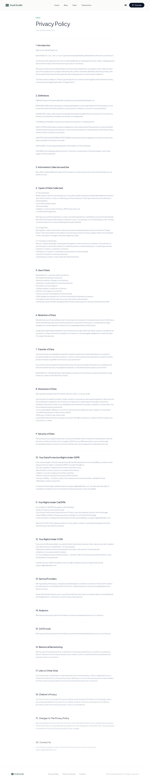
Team (74, 5)
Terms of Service (69, 774)
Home (56, 5)
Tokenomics (86, 5)
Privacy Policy (53, 774)
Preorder (137, 5)
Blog (66, 5)
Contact (82, 774)
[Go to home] (14, 5)
